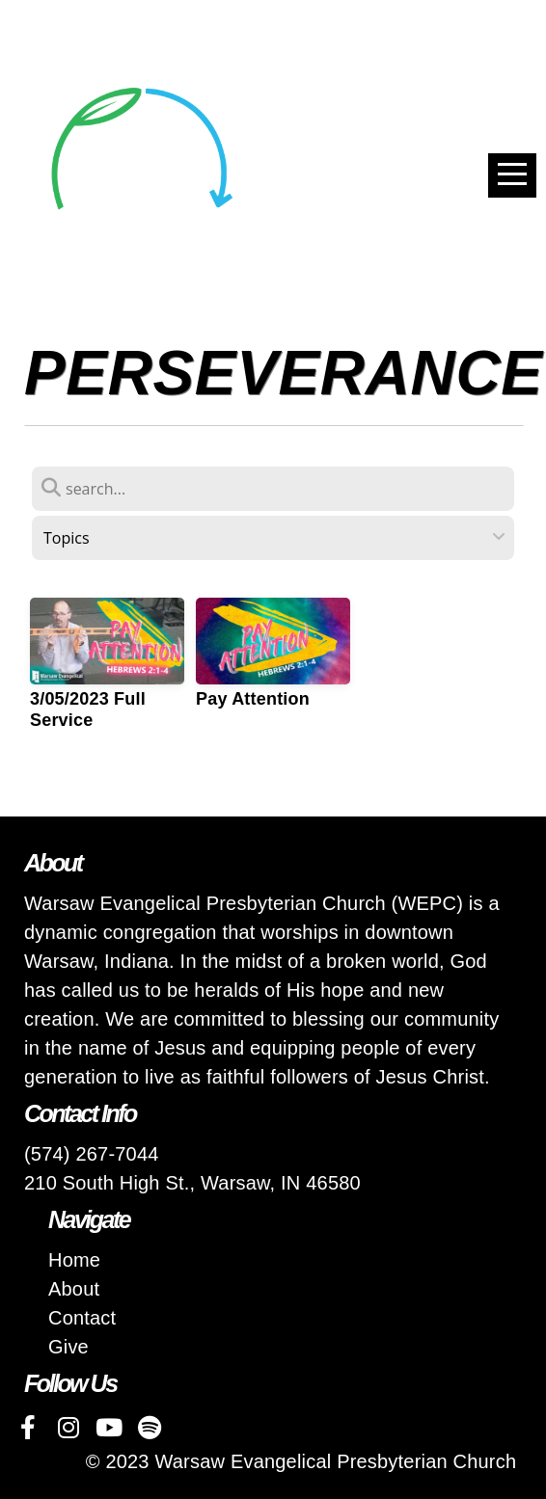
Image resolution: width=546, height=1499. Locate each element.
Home (74, 1260)
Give (68, 1346)
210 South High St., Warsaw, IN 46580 (192, 1182)
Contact (82, 1317)
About (73, 1288)
